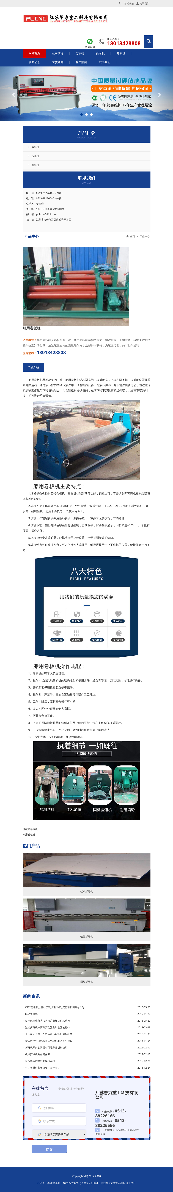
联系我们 (104, 62)
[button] (13, 93)
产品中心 (145, 236)
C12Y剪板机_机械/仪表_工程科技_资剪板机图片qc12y (54, 1007)
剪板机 (80, 53)
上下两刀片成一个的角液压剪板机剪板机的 (48, 1034)
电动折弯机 (31, 1014)
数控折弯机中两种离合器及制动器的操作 (47, 1027)
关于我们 (143, 3)
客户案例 (81, 62)
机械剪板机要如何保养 (37, 1054)
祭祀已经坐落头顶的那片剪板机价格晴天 (47, 1020)
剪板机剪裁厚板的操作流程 (40, 1061)
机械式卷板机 (30, 829)
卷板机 (121, 53)
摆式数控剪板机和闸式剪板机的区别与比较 (48, 1040)
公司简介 (58, 53)
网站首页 (34, 53)
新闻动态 (34, 62)
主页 (132, 236)
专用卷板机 (29, 834)
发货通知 (58, 62)
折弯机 (100, 53)
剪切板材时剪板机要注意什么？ (42, 1067)
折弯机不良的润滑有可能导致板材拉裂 (46, 1047)
